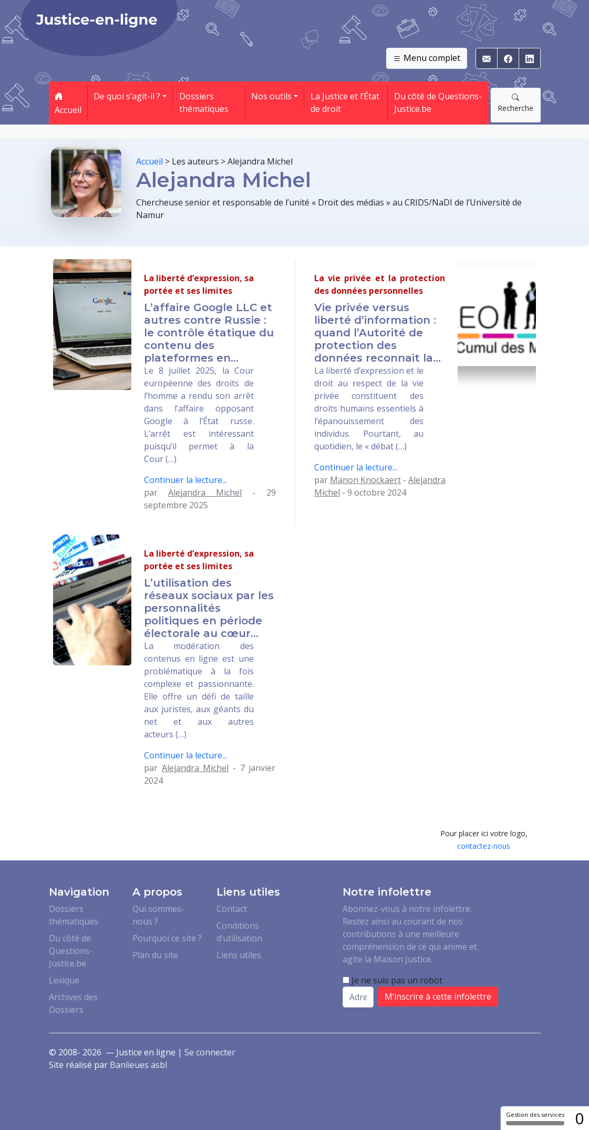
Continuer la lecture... (185, 480)
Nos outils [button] (271, 96)
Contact (231, 909)
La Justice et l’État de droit (345, 102)
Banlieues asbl (138, 1065)
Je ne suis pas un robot (392, 980)
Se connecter (209, 1052)
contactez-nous (483, 846)
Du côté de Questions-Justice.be (438, 102)
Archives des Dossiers (73, 1003)
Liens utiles (238, 955)
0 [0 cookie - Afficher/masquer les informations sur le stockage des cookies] (579, 1118)
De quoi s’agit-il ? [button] (127, 96)
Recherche (515, 102)
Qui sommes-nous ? (158, 915)
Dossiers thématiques (204, 102)
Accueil (68, 103)
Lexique (64, 980)
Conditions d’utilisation (239, 932)
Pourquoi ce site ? (167, 938)
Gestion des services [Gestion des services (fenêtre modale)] (535, 1118)
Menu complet (426, 58)
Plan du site (155, 955)
